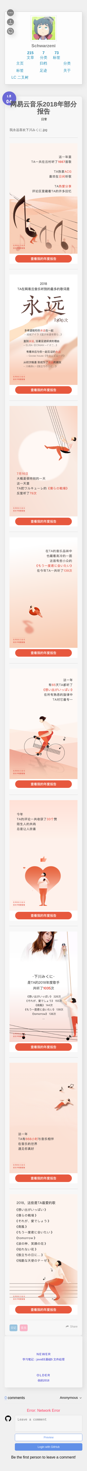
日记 (13, 1327)
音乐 (23, 1327)
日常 (44, 119)
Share (73, 1326)
